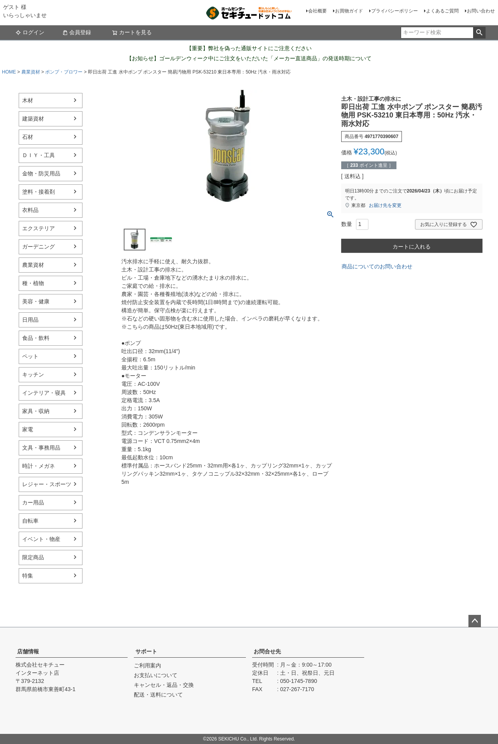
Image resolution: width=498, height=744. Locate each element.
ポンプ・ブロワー (63, 72)
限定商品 (33, 557)
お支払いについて (155, 675)
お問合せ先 (267, 651)
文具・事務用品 (41, 448)
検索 (479, 32)
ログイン (30, 32)
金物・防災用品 (41, 173)
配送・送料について (158, 694)
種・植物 (33, 283)
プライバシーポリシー (394, 11)
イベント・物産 (41, 539)
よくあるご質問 (442, 11)
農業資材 (30, 72)
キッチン (33, 374)
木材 (27, 100)
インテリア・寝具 (44, 393)
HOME (9, 72)
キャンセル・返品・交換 (164, 685)
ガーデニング (38, 246)
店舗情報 (28, 651)
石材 (27, 137)
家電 (27, 429)
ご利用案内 (147, 665)
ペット (30, 356)
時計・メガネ (38, 466)
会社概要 (317, 11)
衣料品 (30, 210)
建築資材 (33, 119)
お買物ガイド (349, 11)
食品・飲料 (35, 338)
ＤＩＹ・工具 (38, 155)
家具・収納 (35, 411)
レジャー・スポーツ (46, 484)
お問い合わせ (481, 11)
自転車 (30, 521)
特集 (27, 575)
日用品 (30, 320)
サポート (146, 651)
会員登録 (76, 32)
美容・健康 (35, 301)
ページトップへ (474, 621)
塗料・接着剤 (38, 192)
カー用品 (33, 502)
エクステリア (38, 228)
